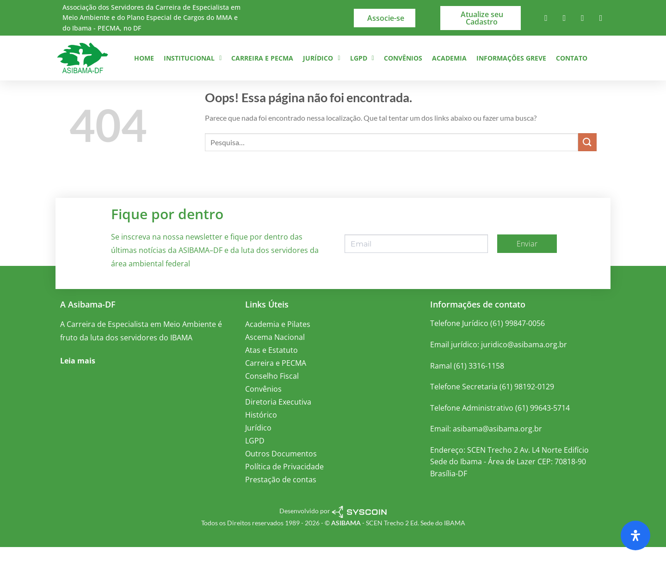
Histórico (261, 434)
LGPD (362, 58)
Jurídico (321, 58)
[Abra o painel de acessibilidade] (635, 535)
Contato (571, 58)
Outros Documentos (281, 473)
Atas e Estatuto (271, 369)
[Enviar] (587, 161)
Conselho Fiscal (272, 395)
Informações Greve (511, 58)
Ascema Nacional (275, 356)
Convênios (403, 58)
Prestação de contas (280, 499)
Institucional (193, 58)
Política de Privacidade (284, 486)
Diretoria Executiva (278, 421)
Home (144, 58)
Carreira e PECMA (262, 58)
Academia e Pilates (277, 343)
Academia (449, 58)
